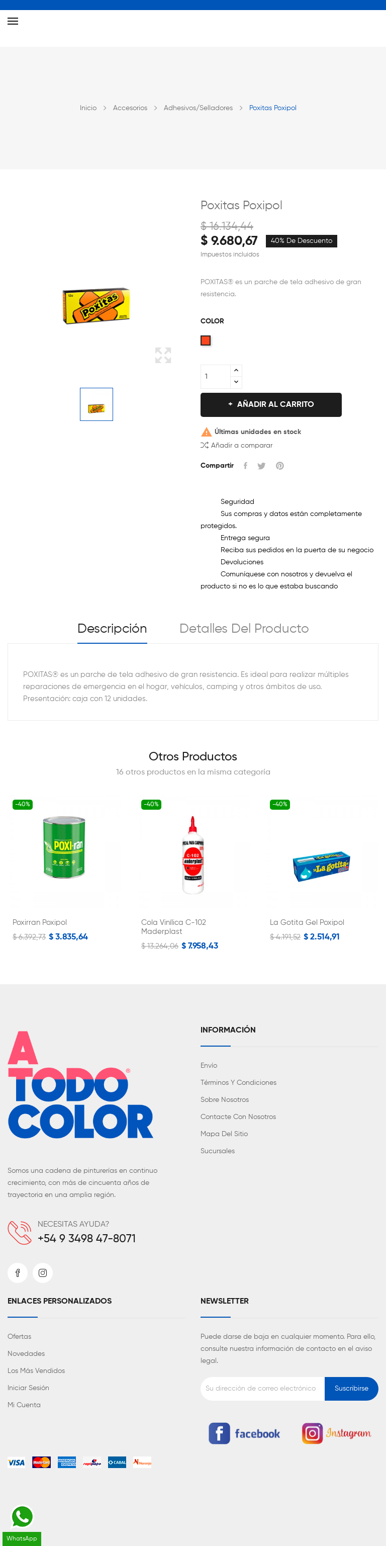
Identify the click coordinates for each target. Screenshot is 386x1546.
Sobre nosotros (225, 1099)
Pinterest (280, 465)
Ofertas (19, 1336)
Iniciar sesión (28, 1388)
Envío (209, 1065)
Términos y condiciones (238, 1082)
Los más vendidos (36, 1371)
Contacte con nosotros (238, 1117)
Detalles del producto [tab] (244, 629)
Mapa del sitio (224, 1134)
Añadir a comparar (236, 445)
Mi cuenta (24, 1405)
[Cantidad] (216, 377)
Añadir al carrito (274, 405)
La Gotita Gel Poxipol (307, 922)
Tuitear (261, 465)
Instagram (43, 1273)
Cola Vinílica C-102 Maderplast (173, 927)
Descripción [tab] (112, 629)
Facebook (18, 1273)
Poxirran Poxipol (40, 922)
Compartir (245, 465)
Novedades (26, 1353)
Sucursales (218, 1151)
